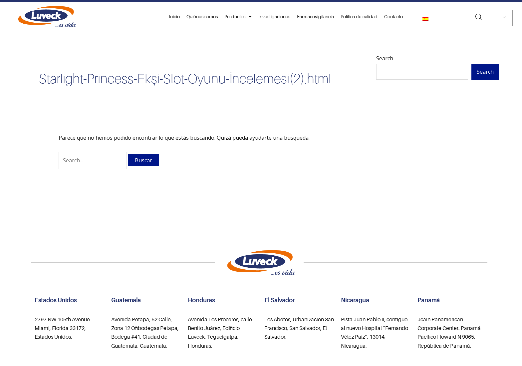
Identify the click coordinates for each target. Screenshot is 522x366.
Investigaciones (274, 16)
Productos (238, 16)
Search (384, 58)
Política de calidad (359, 16)
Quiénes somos (202, 16)
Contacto (393, 16)
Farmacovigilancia (315, 16)
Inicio (174, 16)
